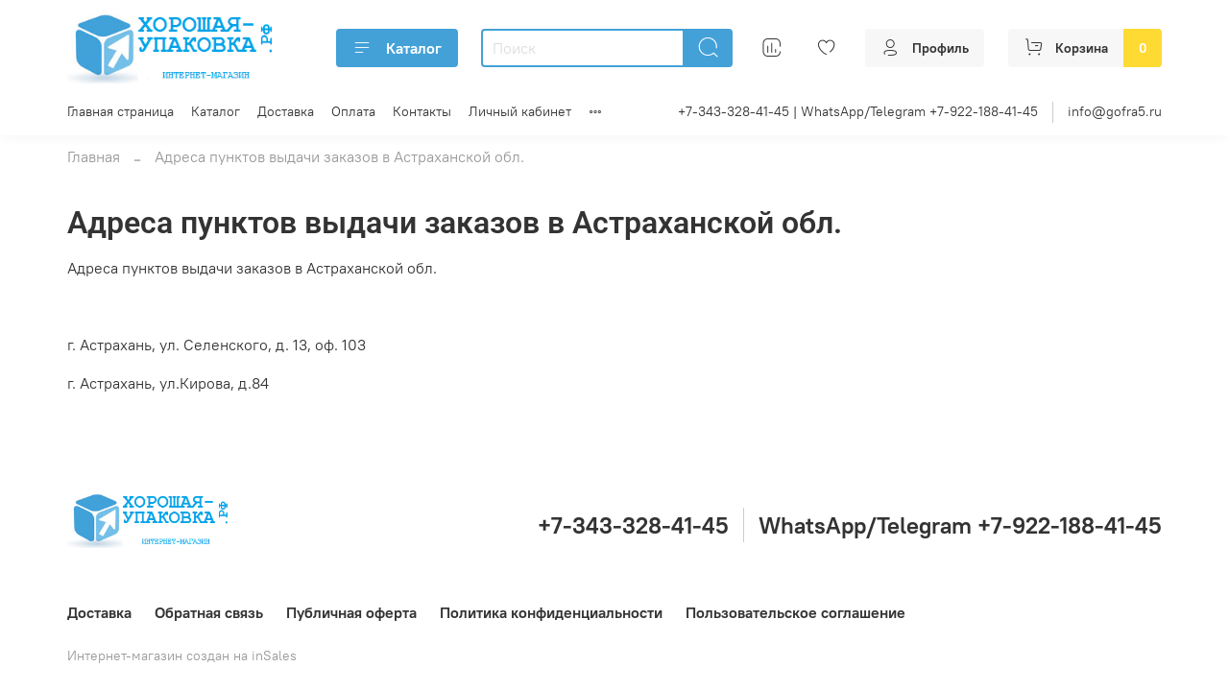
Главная (93, 156)
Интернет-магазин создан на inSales (182, 655)
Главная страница (120, 111)
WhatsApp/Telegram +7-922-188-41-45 (960, 525)
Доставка (285, 111)
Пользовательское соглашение (795, 612)
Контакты (422, 111)
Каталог (397, 48)
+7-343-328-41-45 (633, 525)
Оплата (353, 111)
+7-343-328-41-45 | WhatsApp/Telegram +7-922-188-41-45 (858, 111)
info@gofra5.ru (1115, 111)
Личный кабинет (520, 111)
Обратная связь (209, 612)
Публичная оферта (351, 612)
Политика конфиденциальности (551, 612)
